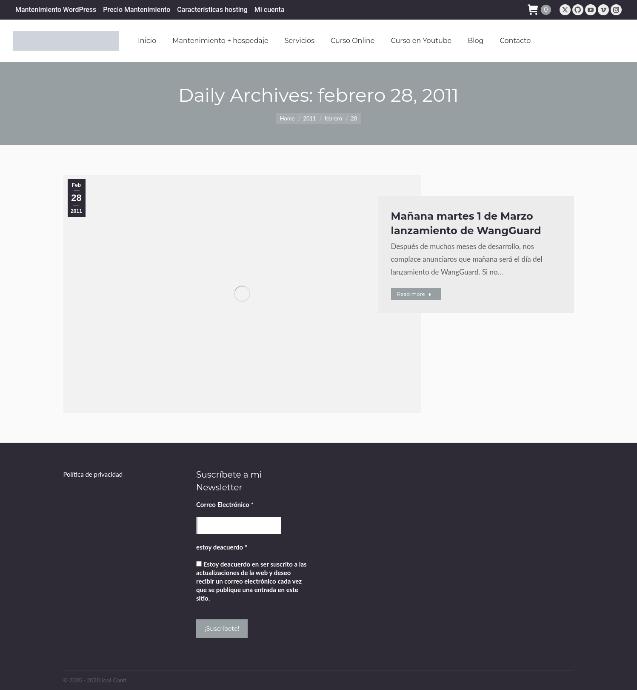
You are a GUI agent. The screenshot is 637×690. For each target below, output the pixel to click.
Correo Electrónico (225, 504)
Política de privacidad (93, 474)
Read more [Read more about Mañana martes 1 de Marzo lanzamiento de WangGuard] (414, 294)
